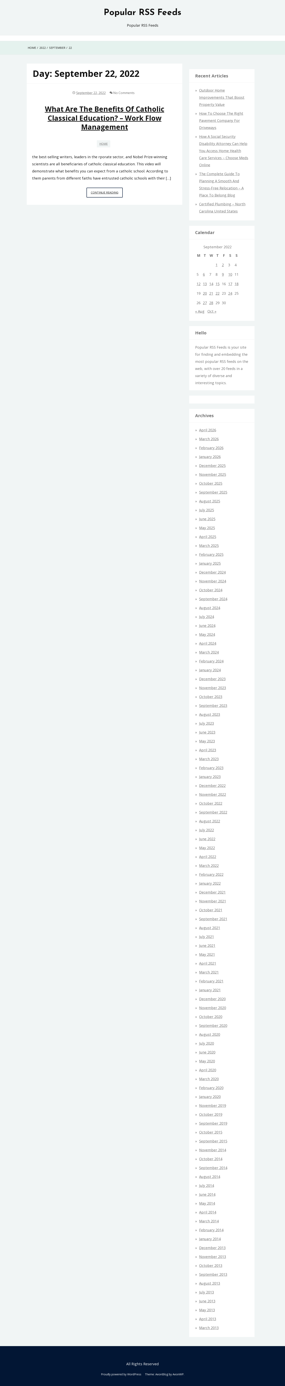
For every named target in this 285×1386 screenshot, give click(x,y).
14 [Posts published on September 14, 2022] (211, 283)
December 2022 (212, 785)
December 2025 (212, 465)
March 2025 (209, 545)
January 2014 (210, 1238)
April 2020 (207, 1070)
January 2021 (210, 990)
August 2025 (209, 501)
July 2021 (206, 936)
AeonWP (178, 1374)
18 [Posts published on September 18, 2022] (236, 283)
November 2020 (212, 1007)
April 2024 (207, 643)
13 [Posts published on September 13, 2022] (205, 283)
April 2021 (207, 963)
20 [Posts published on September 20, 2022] (205, 293)
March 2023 (209, 759)
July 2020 (206, 1043)
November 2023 (212, 687)
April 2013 (207, 1318)
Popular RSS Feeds (142, 12)
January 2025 (210, 563)
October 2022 (210, 803)
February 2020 (211, 1087)
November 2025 (212, 474)
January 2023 (210, 776)
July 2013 (206, 1292)
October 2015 (210, 1132)
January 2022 (210, 883)
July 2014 (206, 1185)
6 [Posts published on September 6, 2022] (204, 274)
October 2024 (210, 590)
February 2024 (211, 661)
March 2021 (209, 972)
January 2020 (210, 1096)
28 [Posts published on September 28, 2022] (211, 302)
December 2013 (212, 1247)
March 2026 (209, 439)
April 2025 (207, 536)
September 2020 (213, 1025)
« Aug (199, 311)
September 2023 (213, 705)
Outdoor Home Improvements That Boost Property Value (221, 97)
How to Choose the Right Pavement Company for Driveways (221, 120)
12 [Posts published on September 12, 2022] (198, 283)
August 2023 (209, 714)
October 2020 (210, 1016)
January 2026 (210, 456)
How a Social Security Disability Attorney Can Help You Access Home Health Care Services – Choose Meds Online (223, 150)
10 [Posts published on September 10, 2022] (230, 274)
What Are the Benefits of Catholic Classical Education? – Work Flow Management (104, 118)
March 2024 (209, 652)
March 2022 (209, 865)
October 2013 (210, 1265)
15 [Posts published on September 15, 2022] (217, 283)
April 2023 (207, 750)
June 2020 (207, 1052)
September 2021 (213, 918)
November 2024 (212, 581)
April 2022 (207, 856)
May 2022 (207, 847)
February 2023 (211, 767)
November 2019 (212, 1105)
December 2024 (212, 572)
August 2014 (209, 1176)
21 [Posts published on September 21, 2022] (211, 293)
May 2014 (207, 1203)
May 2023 (207, 741)
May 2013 (207, 1310)
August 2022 (209, 821)
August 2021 (209, 927)
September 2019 (213, 1123)
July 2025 (206, 510)
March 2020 (209, 1078)
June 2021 (207, 945)
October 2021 (210, 910)
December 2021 (212, 892)
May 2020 (207, 1061)
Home (103, 144)
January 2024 (210, 670)
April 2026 (207, 430)
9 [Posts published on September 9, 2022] (223, 274)
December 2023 (212, 679)
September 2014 (213, 1167)
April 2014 (207, 1212)
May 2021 (207, 954)
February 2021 (211, 981)
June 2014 (207, 1194)
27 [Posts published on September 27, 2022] (205, 302)
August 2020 (209, 1034)
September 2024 (213, 599)
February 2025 (211, 554)
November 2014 (212, 1150)
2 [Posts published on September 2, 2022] (223, 265)
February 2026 (211, 447)
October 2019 (210, 1114)
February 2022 (211, 874)
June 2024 (207, 625)
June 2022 (207, 838)
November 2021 (212, 901)
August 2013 (209, 1283)
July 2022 (206, 830)
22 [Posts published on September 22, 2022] (217, 293)
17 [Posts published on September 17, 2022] (230, 283)
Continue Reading (107, 194)
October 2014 (210, 1158)
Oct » (211, 311)
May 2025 (207, 527)
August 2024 (209, 607)
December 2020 (212, 998)
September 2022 (213, 812)
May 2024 (207, 634)
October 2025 (210, 483)
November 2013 (212, 1256)
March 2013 (209, 1327)
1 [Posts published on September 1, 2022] (217, 265)
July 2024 (206, 616)
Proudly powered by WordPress (121, 1374)
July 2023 (206, 723)
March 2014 (209, 1221)
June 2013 (207, 1301)
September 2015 (213, 1141)
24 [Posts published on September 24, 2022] (230, 293)
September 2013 (213, 1274)
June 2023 (207, 732)
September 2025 (213, 492)
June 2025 (207, 519)
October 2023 (210, 696)
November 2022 (212, 794)
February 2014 (211, 1230)
